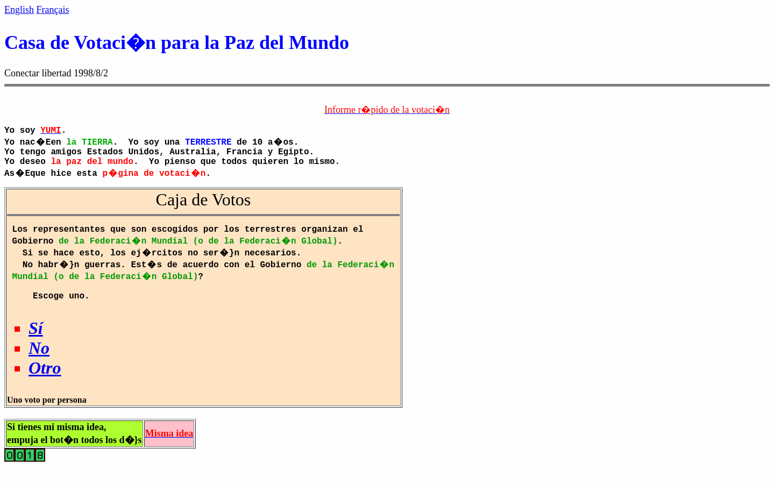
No (39, 360)
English (19, 9)
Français (53, 9)
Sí (36, 341)
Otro (45, 380)
